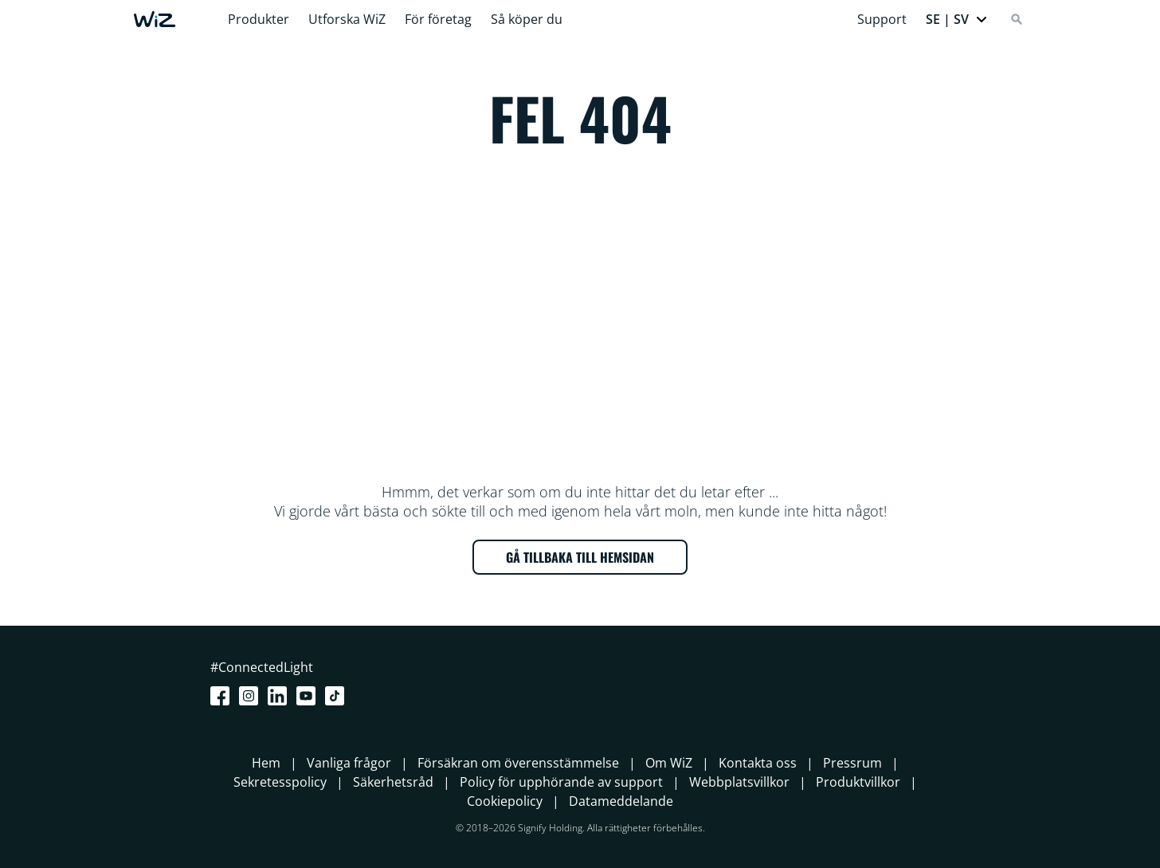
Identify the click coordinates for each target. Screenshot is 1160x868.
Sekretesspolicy (280, 782)
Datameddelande (621, 801)
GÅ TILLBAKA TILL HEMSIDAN (580, 557)
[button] (957, 19)
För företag (438, 19)
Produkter (258, 19)
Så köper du (526, 19)
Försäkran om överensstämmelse (518, 763)
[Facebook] (223, 696)
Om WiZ (668, 763)
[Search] (1016, 19)
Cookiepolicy (505, 801)
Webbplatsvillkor (739, 782)
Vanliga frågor (349, 763)
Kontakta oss (758, 763)
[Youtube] (309, 696)
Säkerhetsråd (393, 782)
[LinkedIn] (280, 696)
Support (882, 19)
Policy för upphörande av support (561, 782)
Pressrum (852, 763)
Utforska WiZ (347, 19)
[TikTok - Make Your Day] (338, 696)
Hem (266, 763)
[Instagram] (252, 696)
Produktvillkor (858, 782)
